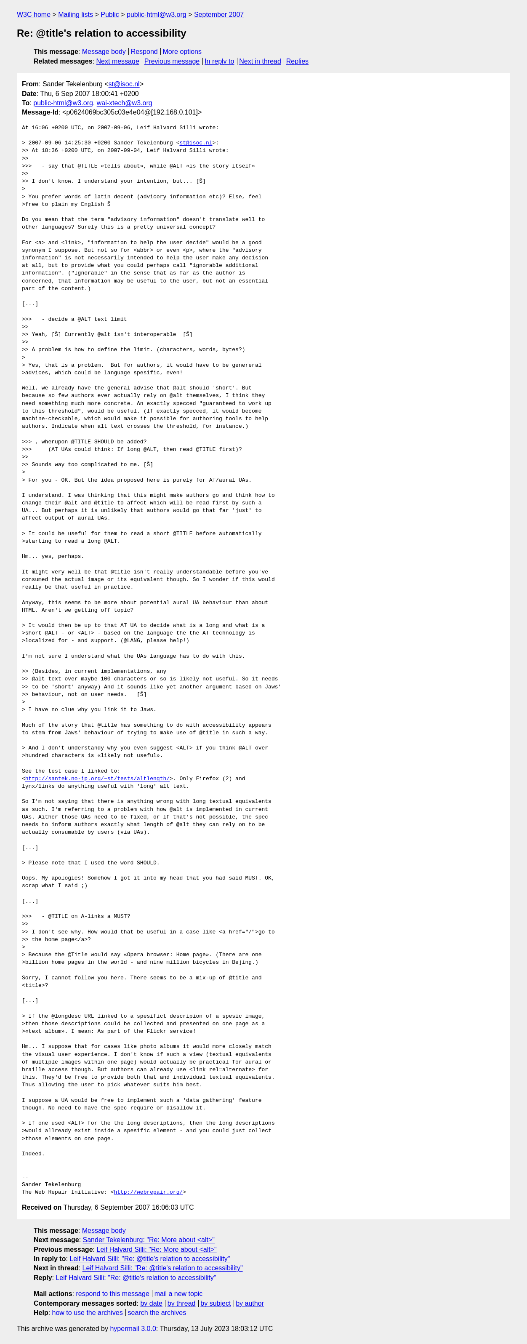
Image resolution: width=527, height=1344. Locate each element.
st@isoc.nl (124, 84)
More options (182, 51)
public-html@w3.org (156, 14)
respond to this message (112, 1293)
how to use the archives (87, 1312)
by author (250, 1303)
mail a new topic (178, 1293)
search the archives (157, 1312)
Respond (144, 51)
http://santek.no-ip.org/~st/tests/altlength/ (97, 779)
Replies (297, 61)
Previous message (172, 61)
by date (151, 1303)
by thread (182, 1303)
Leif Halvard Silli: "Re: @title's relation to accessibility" (149, 1258)
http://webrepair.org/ (148, 1192)
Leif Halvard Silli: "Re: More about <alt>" (156, 1249)
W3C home (34, 14)
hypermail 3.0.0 (133, 1328)
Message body (104, 51)
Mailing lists (75, 14)
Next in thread (260, 61)
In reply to (219, 61)
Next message (117, 61)
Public (110, 14)
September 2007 (219, 14)
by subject (215, 1303)
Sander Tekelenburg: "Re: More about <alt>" (149, 1239)
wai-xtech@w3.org (124, 103)
